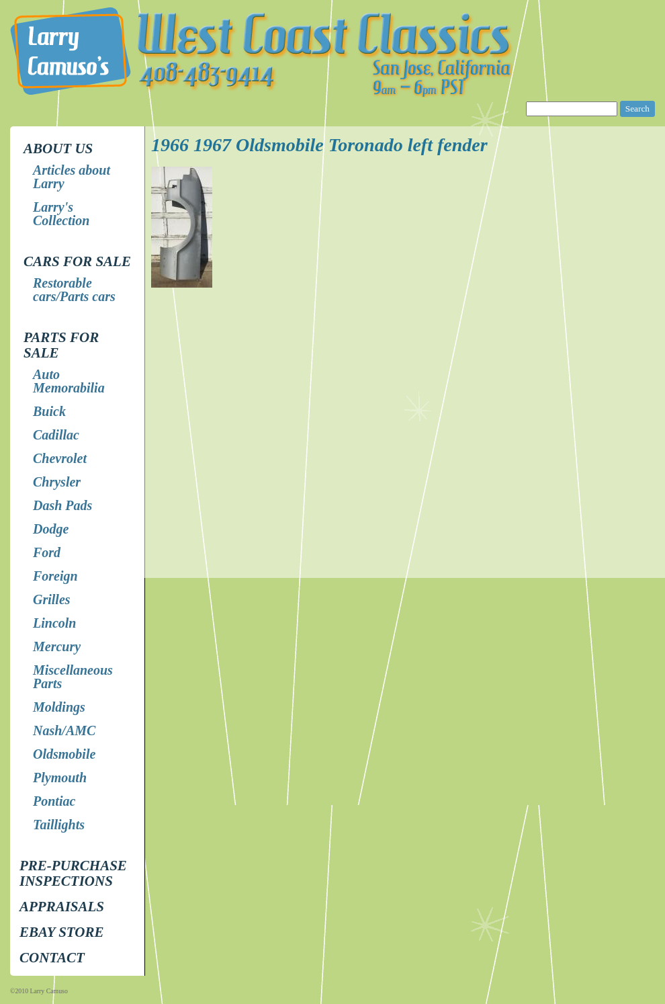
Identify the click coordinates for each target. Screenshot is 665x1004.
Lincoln (54, 623)
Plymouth (60, 777)
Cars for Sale (77, 261)
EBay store (61, 932)
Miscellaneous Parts (73, 677)
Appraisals (61, 906)
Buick (49, 411)
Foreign (55, 576)
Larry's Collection (61, 214)
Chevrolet (60, 458)
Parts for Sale (61, 345)
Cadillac (56, 434)
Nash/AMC (64, 730)
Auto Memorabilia (69, 381)
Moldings (59, 707)
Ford (46, 552)
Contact (52, 958)
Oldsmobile (64, 754)
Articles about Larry (71, 177)
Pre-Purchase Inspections (73, 873)
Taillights (59, 824)
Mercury (57, 646)
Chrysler (57, 481)
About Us (58, 148)
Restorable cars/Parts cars (74, 290)
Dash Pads (62, 505)
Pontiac (54, 801)
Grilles (52, 599)
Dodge (51, 528)
